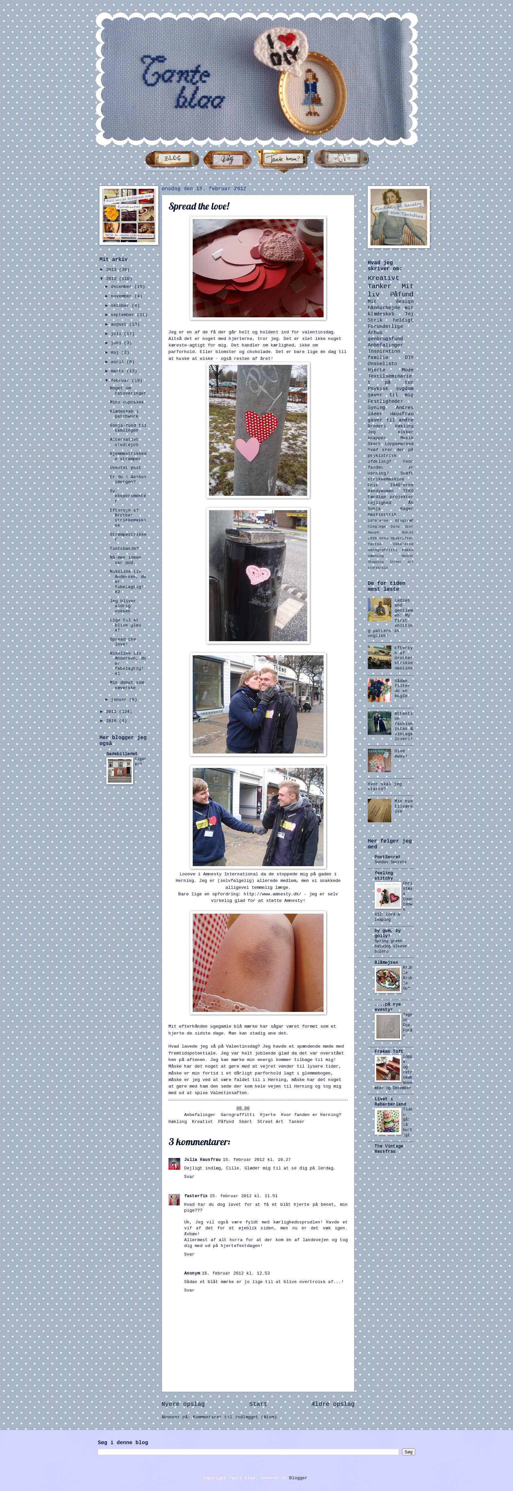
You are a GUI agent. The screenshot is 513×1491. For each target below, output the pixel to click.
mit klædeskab (391, 311)
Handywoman (381, 491)
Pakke (408, 550)
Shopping (375, 562)
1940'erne (402, 485)
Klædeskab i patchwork (124, 414)
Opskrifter (402, 538)
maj (116, 352)
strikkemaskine (386, 479)
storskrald (377, 568)
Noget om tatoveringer (128, 391)
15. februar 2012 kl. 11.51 (244, 1196)
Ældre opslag (333, 1404)
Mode (408, 370)
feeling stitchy (384, 876)
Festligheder (385, 401)
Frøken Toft (389, 1051)
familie (378, 358)
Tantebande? (124, 548)
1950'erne (378, 520)
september (124, 314)
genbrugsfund (385, 339)
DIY (409, 358)
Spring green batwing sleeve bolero (391, 946)
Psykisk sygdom (391, 389)
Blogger (298, 1478)
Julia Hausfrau (202, 1159)
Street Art (270, 1121)
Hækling (177, 1121)
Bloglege (377, 526)
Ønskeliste (382, 364)
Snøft (407, 473)
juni (117, 343)
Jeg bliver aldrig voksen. (123, 606)
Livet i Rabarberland (390, 1102)
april (119, 362)
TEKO (408, 491)
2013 (112, 269)
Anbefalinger (200, 1114)
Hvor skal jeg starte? (385, 787)
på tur (399, 382)
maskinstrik (382, 514)
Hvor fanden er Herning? (311, 1114)
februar (121, 380)
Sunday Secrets (391, 862)
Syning (376, 408)
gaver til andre (391, 420)
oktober (121, 305)
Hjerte (268, 1114)
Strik (375, 320)
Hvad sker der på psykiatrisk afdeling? (391, 455)
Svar (189, 1176)
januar (120, 699)
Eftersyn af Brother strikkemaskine (128, 518)
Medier (408, 556)
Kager (407, 508)
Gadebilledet (122, 754)
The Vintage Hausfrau (389, 1149)
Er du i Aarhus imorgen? (128, 479)
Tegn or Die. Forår (407, 1025)
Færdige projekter (391, 496)
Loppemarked (399, 443)
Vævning (376, 556)
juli (117, 333)
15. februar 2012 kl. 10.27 (257, 1159)
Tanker (297, 1121)
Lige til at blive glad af (125, 625)
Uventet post (125, 467)
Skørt (245, 1121)
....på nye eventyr (388, 1007)
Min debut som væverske (127, 685)
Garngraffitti (238, 1114)
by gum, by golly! (388, 933)
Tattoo (374, 544)
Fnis (373, 485)
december (122, 286)
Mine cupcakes (127, 402)
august (120, 324)
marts (119, 371)
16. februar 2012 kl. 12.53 (236, 1273)
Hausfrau (402, 414)
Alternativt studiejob (124, 442)
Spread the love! (123, 642)
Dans (395, 526)
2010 (112, 720)
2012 (112, 278)
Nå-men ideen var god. (125, 560)
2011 (112, 711)
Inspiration (384, 351)
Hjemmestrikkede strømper (128, 456)
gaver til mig (391, 395)
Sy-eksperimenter (128, 496)
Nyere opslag (183, 1404)
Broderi (377, 426)
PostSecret (388, 857)
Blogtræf (404, 520)
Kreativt (202, 1121)
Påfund (226, 1121)
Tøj (409, 314)
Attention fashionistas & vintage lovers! (404, 726)
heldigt (403, 320)
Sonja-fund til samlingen (128, 428)
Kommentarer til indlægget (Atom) (235, 1417)
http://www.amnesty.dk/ (272, 894)
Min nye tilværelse (404, 806)
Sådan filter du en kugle (402, 689)
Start (258, 1404)
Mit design (391, 302)
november (122, 296)
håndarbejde (384, 308)
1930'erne (378, 538)
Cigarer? (140, 762)
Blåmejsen (386, 962)
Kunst (408, 532)
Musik (407, 438)
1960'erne (403, 544)
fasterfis (196, 1196)
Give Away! (401, 753)
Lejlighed (379, 502)
